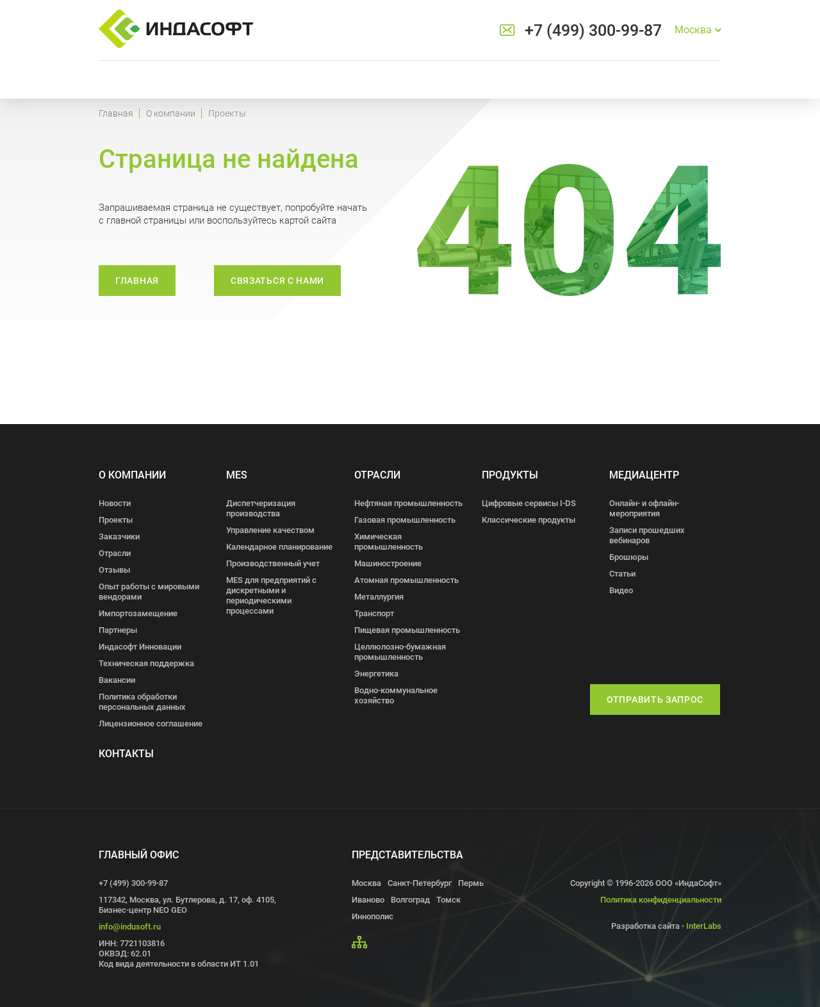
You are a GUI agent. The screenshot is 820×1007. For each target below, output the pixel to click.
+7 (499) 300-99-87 (593, 30)
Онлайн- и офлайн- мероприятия (644, 508)
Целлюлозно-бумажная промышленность (400, 652)
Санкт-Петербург (420, 883)
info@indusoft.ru (130, 926)
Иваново (368, 900)
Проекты (116, 520)
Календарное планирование (279, 547)
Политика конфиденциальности (660, 900)
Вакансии (117, 680)
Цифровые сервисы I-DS (529, 503)
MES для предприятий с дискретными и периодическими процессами (271, 595)
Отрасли (115, 553)
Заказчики (119, 536)
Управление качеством (270, 530)
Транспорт (374, 613)
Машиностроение (388, 563)
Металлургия (379, 597)
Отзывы (114, 570)
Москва (366, 883)
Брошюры (628, 557)
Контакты (126, 754)
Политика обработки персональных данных (142, 702)
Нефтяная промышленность (408, 503)
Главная (116, 113)
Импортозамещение (138, 613)
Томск (448, 900)
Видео (621, 590)
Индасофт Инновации (140, 646)
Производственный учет (273, 563)
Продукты (510, 475)
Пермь (471, 883)
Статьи (622, 573)
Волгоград (410, 900)
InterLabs (703, 926)
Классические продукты (528, 520)
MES (236, 475)
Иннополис (372, 916)
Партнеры (118, 630)
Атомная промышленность (406, 580)
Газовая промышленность (404, 520)
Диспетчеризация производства (260, 508)
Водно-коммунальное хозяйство (396, 695)
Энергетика (376, 673)
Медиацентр (644, 475)
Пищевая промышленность (407, 630)
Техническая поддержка (146, 663)
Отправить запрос (655, 699)
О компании (170, 113)
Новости (115, 503)
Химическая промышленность (388, 542)
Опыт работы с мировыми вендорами (149, 592)
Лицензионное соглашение (150, 723)
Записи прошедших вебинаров (647, 535)
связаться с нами (277, 280)
